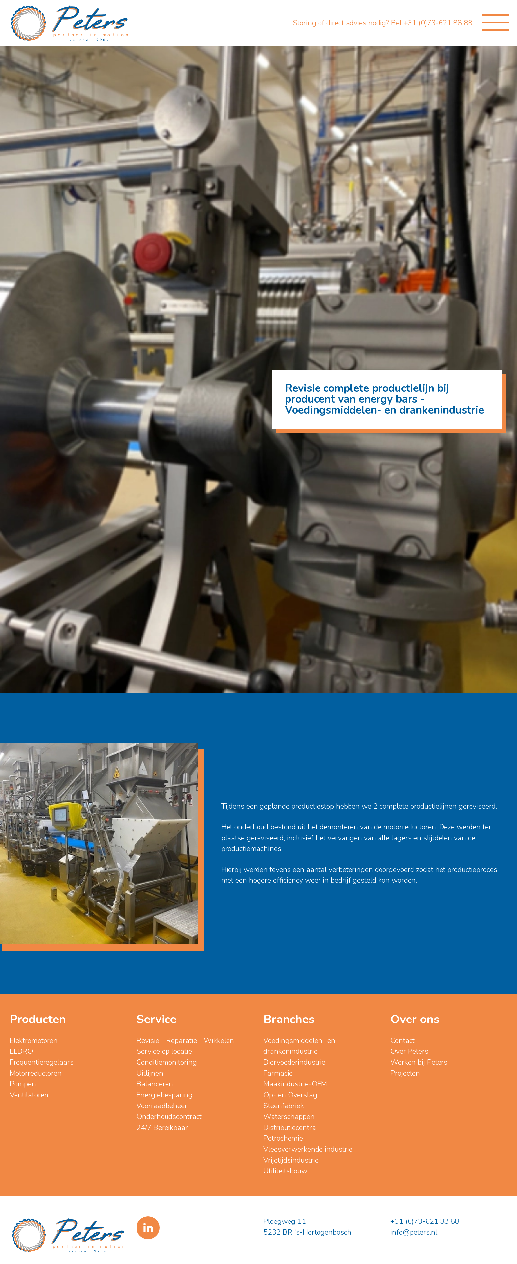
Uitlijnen (150, 1073)
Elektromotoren (34, 1041)
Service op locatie (164, 1051)
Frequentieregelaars (42, 1062)
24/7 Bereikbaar (162, 1128)
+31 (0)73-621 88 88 (424, 1221)
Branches (289, 1019)
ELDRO (21, 1051)
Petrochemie (283, 1138)
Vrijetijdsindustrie (291, 1160)
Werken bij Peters (418, 1062)
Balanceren (155, 1084)
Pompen (23, 1084)
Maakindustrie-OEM (295, 1084)
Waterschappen (289, 1117)
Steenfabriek (283, 1106)
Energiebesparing (165, 1095)
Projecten (405, 1073)
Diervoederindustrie (294, 1062)
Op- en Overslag (290, 1095)
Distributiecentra (289, 1128)
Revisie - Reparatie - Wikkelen (185, 1041)
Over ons (415, 1019)
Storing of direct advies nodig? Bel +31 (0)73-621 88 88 (382, 23)
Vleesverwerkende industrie (307, 1149)
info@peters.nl (413, 1232)
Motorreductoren (36, 1073)
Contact (402, 1041)
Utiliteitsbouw (285, 1171)
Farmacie (278, 1073)
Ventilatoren (29, 1095)
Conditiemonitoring (167, 1062)
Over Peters (409, 1051)
